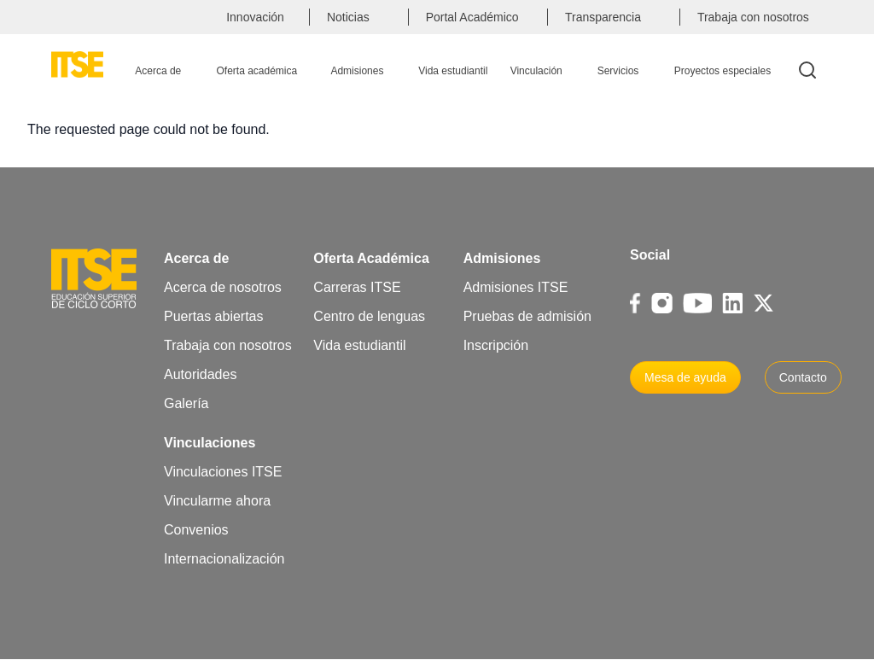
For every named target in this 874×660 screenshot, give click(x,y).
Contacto (803, 377)
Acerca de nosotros (223, 287)
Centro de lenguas (369, 316)
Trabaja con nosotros (228, 345)
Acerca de (197, 258)
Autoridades (200, 374)
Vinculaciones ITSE (223, 471)
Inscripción (495, 345)
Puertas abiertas (214, 316)
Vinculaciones (209, 442)
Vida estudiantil (359, 345)
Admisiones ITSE (515, 287)
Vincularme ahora (217, 501)
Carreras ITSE (356, 287)
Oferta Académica (370, 258)
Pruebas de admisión (527, 316)
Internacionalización (224, 559)
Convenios (196, 530)
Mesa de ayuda (685, 377)
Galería (186, 403)
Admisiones (502, 258)
